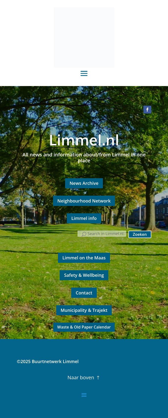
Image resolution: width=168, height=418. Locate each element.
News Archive (84, 183)
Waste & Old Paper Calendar (84, 327)
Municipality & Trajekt (84, 310)
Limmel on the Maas (84, 258)
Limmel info (84, 218)
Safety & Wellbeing (84, 275)
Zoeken (140, 234)
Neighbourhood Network (84, 201)
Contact (84, 293)
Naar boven (81, 377)
